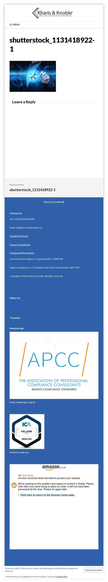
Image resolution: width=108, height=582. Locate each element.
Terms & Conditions (20, 244)
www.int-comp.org (19, 452)
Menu (15, 24)
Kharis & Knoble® (54, 201)
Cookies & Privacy (19, 236)
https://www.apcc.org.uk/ (23, 402)
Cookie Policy (61, 576)
